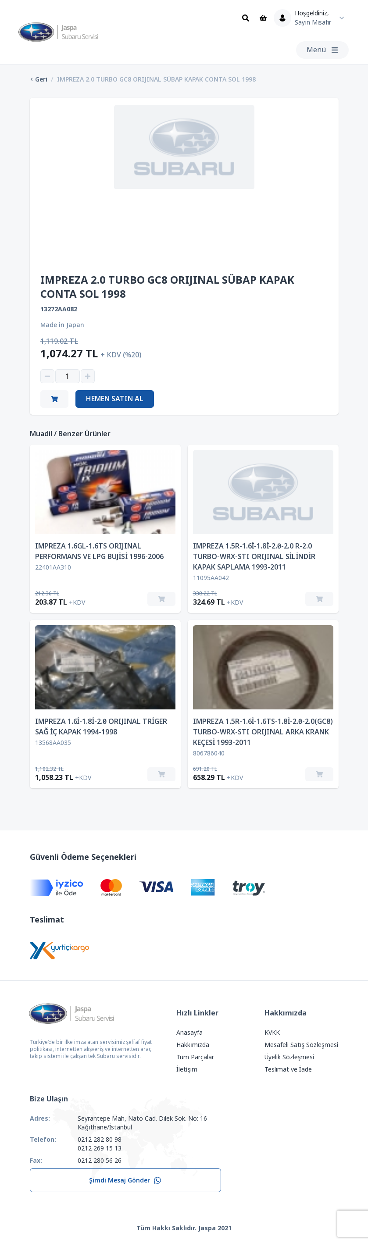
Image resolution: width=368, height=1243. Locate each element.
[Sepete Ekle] (161, 599)
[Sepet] (263, 18)
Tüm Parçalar (195, 1057)
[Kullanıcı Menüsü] (311, 18)
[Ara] (246, 18)
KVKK (272, 1032)
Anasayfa (189, 1032)
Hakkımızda (192, 1044)
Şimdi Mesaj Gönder (125, 1180)
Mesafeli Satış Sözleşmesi (301, 1044)
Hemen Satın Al (114, 399)
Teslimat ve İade (288, 1069)
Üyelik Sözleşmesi (289, 1057)
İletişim (186, 1069)
